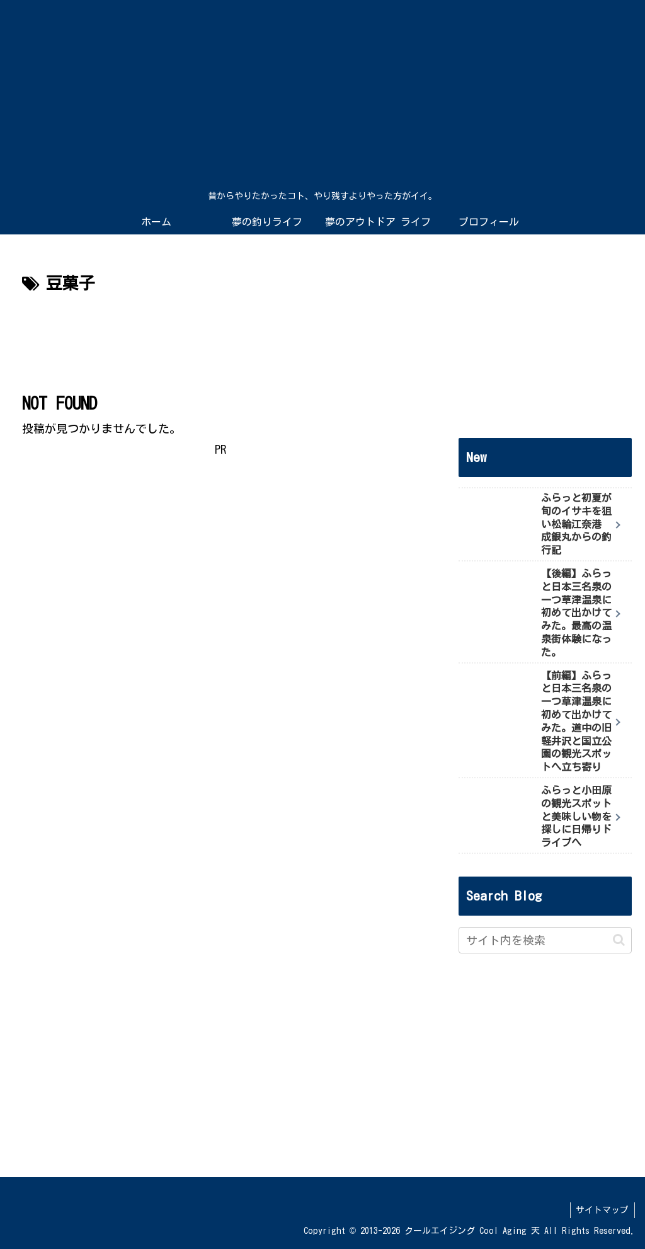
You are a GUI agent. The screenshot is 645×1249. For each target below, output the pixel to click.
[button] (619, 940)
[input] (545, 940)
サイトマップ (601, 1210)
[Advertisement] (220, 335)
